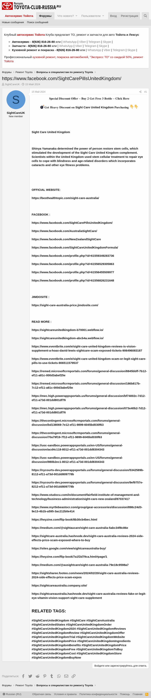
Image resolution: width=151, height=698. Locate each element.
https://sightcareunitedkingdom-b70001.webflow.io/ (67, 330)
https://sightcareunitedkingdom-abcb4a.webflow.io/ (67, 338)
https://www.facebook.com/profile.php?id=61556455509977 (73, 272)
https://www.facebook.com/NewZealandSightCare (66, 239)
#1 (145, 91)
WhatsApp (70, 41)
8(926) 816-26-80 (43, 41)
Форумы (45, 15)
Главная (137, 694)
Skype (107, 41)
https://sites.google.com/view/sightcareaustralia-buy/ (69, 548)
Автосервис (20, 41)
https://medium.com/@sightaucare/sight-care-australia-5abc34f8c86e (80, 527)
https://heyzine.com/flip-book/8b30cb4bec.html (64, 519)
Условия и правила (65, 694)
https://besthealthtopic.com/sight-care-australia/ (65, 198)
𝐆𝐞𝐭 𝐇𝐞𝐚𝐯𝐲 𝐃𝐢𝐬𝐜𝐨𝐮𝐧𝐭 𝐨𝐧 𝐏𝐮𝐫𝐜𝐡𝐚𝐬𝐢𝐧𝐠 (86, 107)
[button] (76, 15)
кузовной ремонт (44, 57)
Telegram (94, 41)
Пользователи (90, 15)
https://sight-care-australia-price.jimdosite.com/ (65, 305)
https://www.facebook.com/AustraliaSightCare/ (64, 231)
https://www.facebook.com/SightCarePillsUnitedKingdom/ (72, 222)
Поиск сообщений (37, 22)
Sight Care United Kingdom (51, 132)
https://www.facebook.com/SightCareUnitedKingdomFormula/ (75, 247)
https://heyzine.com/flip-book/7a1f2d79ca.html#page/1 (69, 556)
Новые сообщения (13, 22)
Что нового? (65, 15)
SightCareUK (12, 84)
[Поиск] (145, 15)
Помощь (125, 694)
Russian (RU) (12, 694)
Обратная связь (41, 694)
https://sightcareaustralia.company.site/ (59, 585)
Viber (82, 41)
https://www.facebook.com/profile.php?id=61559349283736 (73, 255)
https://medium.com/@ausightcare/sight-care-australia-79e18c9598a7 (80, 564)
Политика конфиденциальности (98, 694)
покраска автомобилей (72, 57)
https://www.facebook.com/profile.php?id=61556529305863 (73, 264)
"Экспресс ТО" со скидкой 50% (111, 57)
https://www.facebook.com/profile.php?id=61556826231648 (73, 280)
